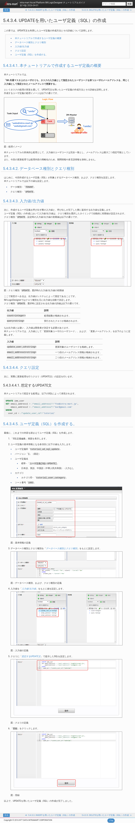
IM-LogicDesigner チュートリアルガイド (52, 2)
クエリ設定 (20, 50)
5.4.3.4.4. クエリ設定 (21, 367)
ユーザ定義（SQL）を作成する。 (31, 54)
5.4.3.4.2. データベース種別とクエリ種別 (38, 168)
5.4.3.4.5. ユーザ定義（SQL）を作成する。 (40, 424)
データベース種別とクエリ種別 (30, 42)
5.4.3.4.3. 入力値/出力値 (23, 201)
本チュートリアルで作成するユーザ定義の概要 (38, 38)
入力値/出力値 (22, 46)
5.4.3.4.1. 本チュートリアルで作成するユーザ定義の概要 (52, 65)
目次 (6, 10)
